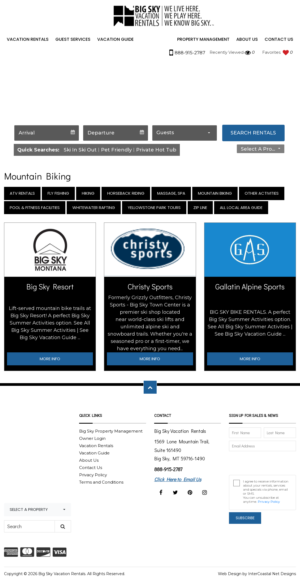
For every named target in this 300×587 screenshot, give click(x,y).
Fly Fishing (58, 195)
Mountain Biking (215, 195)
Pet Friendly (116, 152)
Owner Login (92, 440)
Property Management (203, 41)
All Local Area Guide (241, 209)
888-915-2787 (168, 471)
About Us (247, 41)
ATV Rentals (22, 195)
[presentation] (258, 463)
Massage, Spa (171, 195)
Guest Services (72, 41)
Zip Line (200, 209)
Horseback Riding (125, 195)
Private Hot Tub (156, 152)
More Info (50, 360)
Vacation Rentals (28, 41)
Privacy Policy (93, 476)
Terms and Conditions (101, 484)
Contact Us (279, 41)
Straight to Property (213, 149)
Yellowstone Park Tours (154, 209)
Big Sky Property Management (111, 433)
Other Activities (262, 195)
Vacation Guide (115, 41)
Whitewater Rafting (93, 209)
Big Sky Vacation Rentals (162, 18)
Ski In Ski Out (80, 152)
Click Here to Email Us (177, 481)
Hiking (88, 195)
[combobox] (184, 135)
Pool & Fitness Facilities (35, 209)
